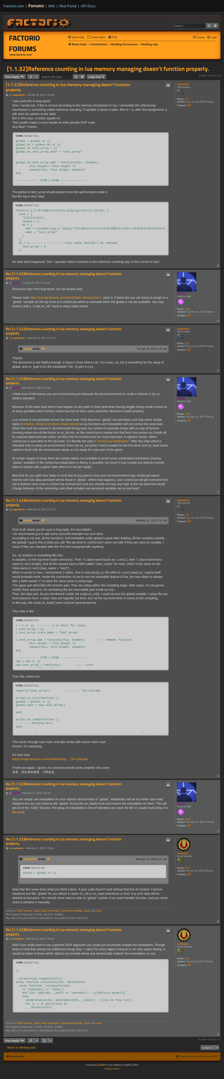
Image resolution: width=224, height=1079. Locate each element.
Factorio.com (13, 6)
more (99, 910)
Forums (36, 5)
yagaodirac (183, 84)
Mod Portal (67, 6)
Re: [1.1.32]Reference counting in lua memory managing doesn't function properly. (63, 276)
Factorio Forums (24, 43)
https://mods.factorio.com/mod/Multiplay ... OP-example (50, 759)
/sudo (87, 910)
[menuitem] (96, 37)
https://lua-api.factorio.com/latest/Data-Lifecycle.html (65, 297)
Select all (31, 136)
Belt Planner (25, 910)
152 (187, 99)
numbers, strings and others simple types (49, 424)
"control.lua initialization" (113, 441)
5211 (187, 868)
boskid (180, 293)
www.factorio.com (20, 54)
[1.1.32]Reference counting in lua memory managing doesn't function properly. (108, 68)
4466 (187, 309)
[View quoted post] (43, 349)
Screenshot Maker (71, 910)
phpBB (101, 1065)
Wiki (51, 6)
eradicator (182, 853)
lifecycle (17, 812)
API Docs (88, 6)
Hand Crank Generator (46, 910)
